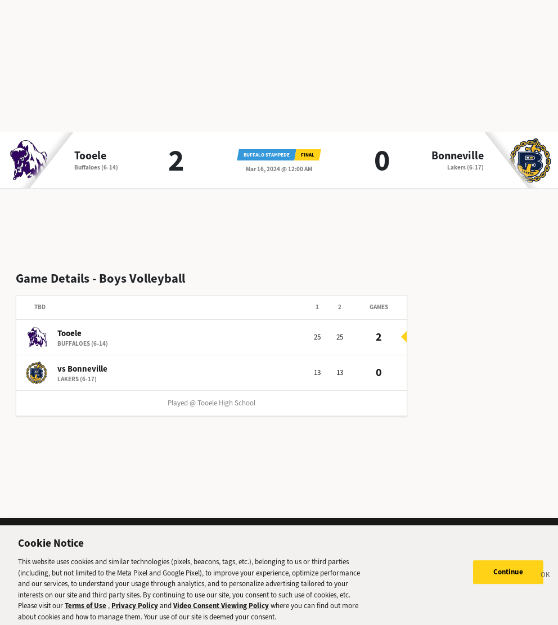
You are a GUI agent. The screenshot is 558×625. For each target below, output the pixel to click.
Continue (508, 578)
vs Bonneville (82, 368)
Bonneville (457, 156)
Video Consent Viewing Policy (221, 612)
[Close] (545, 582)
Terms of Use (85, 612)
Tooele (90, 156)
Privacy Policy (134, 612)
